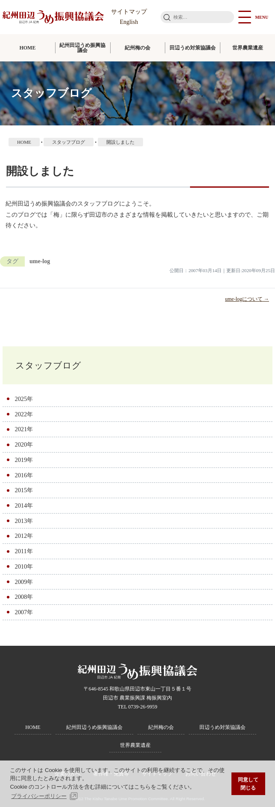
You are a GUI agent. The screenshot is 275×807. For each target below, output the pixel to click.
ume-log (39, 261)
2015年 (24, 490)
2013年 (24, 520)
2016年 (24, 475)
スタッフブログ (48, 365)
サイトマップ (129, 12)
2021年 (24, 429)
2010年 (24, 566)
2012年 (24, 535)
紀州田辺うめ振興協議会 (82, 47)
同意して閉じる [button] (248, 784)
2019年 (24, 459)
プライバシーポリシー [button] (39, 796)
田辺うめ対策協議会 (193, 48)
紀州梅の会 (137, 48)
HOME (27, 48)
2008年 (24, 596)
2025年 (24, 398)
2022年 (24, 414)
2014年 (24, 505)
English (129, 22)
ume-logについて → (247, 299)
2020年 (24, 444)
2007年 (24, 612)
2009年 (24, 581)
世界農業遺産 (247, 48)
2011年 (23, 551)
